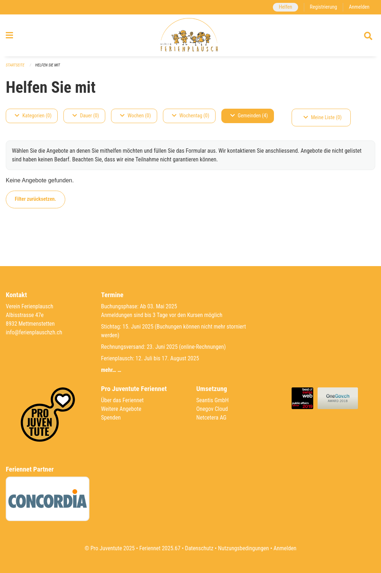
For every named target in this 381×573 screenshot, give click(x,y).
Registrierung (323, 7)
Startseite (15, 65)
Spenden (111, 417)
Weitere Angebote (121, 408)
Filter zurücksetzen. (35, 199)
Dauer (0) (85, 116)
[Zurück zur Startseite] (190, 35)
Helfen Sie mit (47, 65)
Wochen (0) (135, 116)
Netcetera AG (211, 417)
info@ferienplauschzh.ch (34, 332)
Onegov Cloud (212, 408)
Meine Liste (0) (323, 117)
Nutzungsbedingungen (243, 548)
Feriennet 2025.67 (159, 548)
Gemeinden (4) (249, 116)
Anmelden (359, 7)
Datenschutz (199, 548)
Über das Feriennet (122, 400)
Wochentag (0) (190, 116)
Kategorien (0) (33, 116)
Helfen (285, 7)
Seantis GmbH (212, 400)
